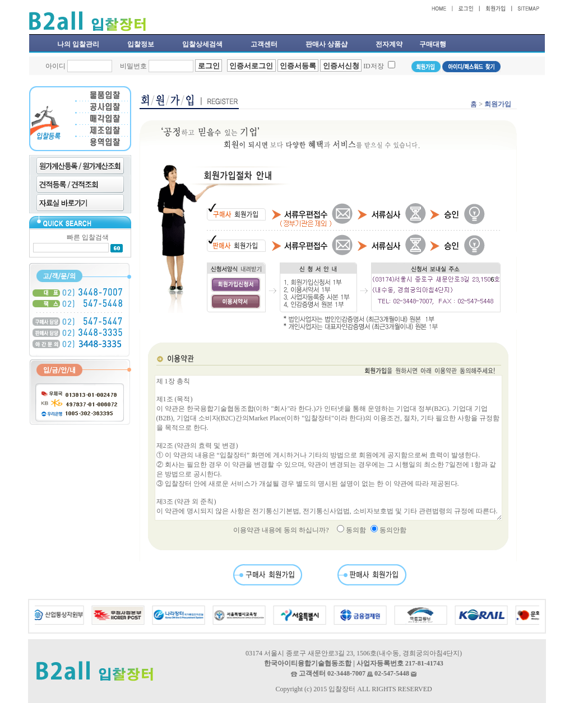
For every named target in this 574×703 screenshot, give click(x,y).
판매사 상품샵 (326, 44)
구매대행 (432, 44)
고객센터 (264, 44)
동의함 (356, 530)
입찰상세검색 (202, 44)
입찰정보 (140, 44)
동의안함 (392, 530)
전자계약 (389, 44)
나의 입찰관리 (78, 44)
